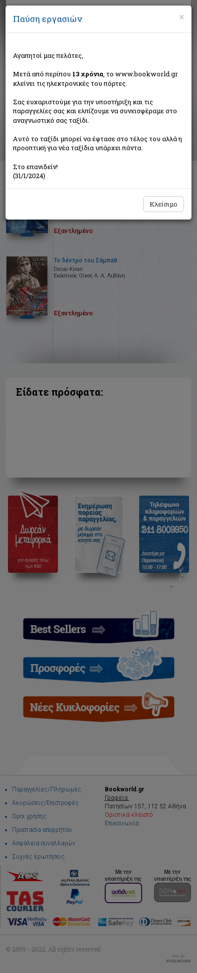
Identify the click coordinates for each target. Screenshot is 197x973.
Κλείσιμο (164, 204)
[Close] (181, 17)
